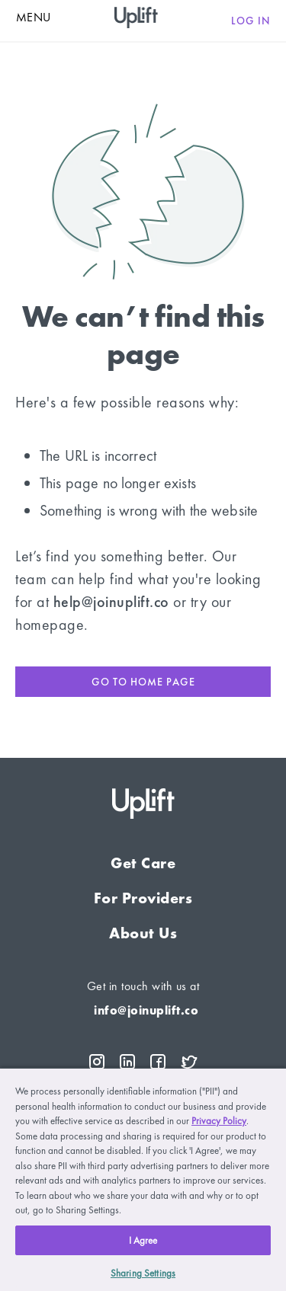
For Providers (143, 898)
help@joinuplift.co (111, 602)
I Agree (143, 1240)
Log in (251, 20)
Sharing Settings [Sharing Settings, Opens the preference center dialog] (143, 1273)
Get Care (143, 863)
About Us (143, 933)
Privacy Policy (218, 1120)
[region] (143, 1179)
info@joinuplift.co (146, 1010)
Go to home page (143, 682)
